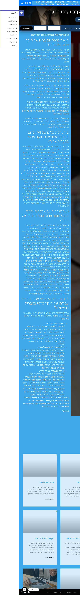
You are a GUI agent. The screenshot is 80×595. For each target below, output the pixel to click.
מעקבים (64, 2)
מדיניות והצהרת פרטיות (51, 592)
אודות (33, 4)
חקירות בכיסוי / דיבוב (25, 2)
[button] (2, 13)
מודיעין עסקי (41, 2)
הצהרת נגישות (39, 592)
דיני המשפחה (72, 4)
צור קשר (25, 4)
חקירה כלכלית (53, 2)
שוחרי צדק (40, 400)
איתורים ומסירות (59, 4)
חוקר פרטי (73, 2)
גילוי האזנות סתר (44, 4)
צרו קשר (46, 411)
